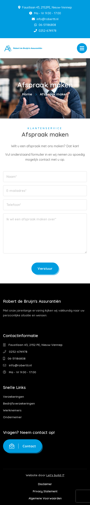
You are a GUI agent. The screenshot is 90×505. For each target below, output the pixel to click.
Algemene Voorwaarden (45, 498)
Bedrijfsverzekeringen (19, 403)
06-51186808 (45, 25)
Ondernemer (12, 417)
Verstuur (45, 268)
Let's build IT (55, 475)
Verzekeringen (13, 397)
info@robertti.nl (45, 19)
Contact (22, 446)
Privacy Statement (45, 491)
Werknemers (12, 410)
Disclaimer (45, 484)
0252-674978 (45, 31)
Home (27, 94)
